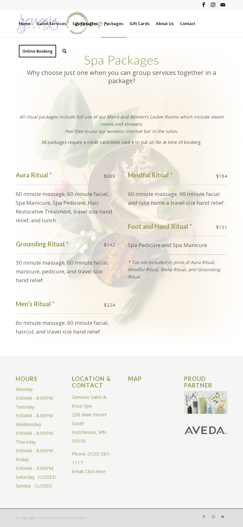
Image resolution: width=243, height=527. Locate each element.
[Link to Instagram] (213, 4)
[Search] (64, 51)
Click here (95, 471)
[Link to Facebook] (203, 4)
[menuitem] (25, 23)
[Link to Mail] (222, 4)
